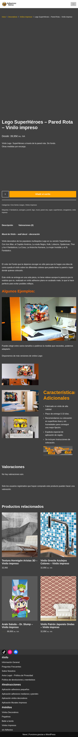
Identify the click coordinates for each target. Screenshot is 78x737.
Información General (11, 662)
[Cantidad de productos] (5, 194)
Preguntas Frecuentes (11, 667)
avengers (22, 210)
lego (33, 210)
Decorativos (12, 17)
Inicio (4, 17)
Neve (25, 734)
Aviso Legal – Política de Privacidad (17, 675)
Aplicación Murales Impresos (14, 703)
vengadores (67, 210)
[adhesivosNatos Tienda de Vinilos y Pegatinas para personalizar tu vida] (10, 4)
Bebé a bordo (8, 721)
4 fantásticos (13, 210)
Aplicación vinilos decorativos (14, 698)
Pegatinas (6, 717)
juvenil (29, 210)
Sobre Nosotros (8, 671)
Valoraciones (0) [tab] (25, 225)
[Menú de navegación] (73, 4)
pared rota (44, 210)
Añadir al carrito (42, 194)
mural (38, 210)
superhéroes (57, 210)
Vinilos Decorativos (10, 712)
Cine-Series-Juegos (17, 205)
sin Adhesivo (7, 730)
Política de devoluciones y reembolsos (18, 680)
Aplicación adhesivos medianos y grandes (20, 694)
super (51, 210)
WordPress (51, 734)
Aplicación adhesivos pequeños (15, 689)
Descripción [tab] (7, 225)
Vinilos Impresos (26, 17)
